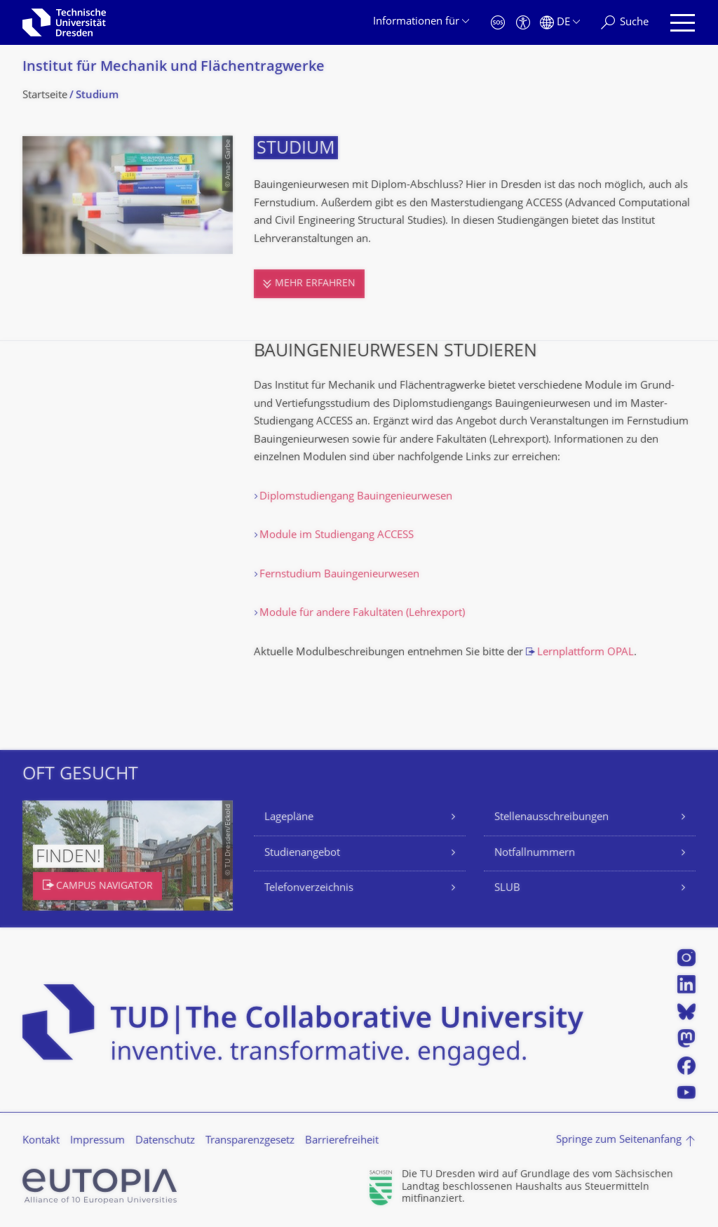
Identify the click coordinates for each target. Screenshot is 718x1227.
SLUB (507, 888)
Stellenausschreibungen (551, 817)
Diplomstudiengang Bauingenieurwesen (355, 497)
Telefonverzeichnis (308, 888)
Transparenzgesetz (249, 1141)
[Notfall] (498, 22)
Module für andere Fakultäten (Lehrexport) (362, 613)
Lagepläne (288, 817)
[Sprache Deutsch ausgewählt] (560, 23)
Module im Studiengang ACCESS (336, 535)
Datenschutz (165, 1141)
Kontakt (41, 1141)
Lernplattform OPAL (585, 653)
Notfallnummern (534, 853)
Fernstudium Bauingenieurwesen (339, 575)
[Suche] (625, 23)
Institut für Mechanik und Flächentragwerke (173, 67)
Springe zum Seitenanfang (619, 1140)
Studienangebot (302, 853)
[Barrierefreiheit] (523, 22)
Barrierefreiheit (342, 1141)
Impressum (97, 1141)
